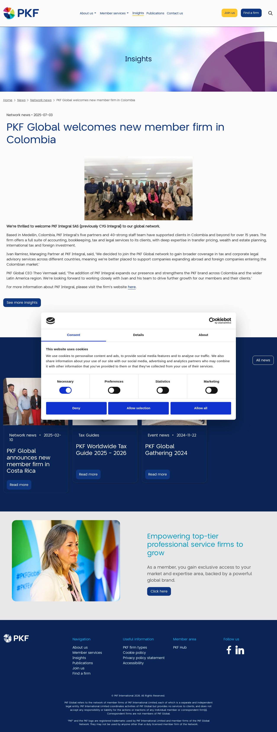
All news (263, 360)
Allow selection (138, 408)
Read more (19, 485)
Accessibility (133, 663)
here (132, 287)
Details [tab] (138, 335)
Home (7, 100)
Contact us (175, 13)
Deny (76, 408)
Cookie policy (134, 653)
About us (86, 13)
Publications (155, 13)
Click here (159, 591)
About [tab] (203, 335)
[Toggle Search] (270, 13)
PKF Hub (180, 647)
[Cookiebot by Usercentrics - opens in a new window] (212, 320)
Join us (229, 13)
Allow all (200, 408)
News (21, 100)
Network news (41, 100)
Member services (113, 13)
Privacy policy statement (144, 658)
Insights (138, 13)
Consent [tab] (73, 335)
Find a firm (251, 13)
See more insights (22, 302)
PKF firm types (135, 647)
